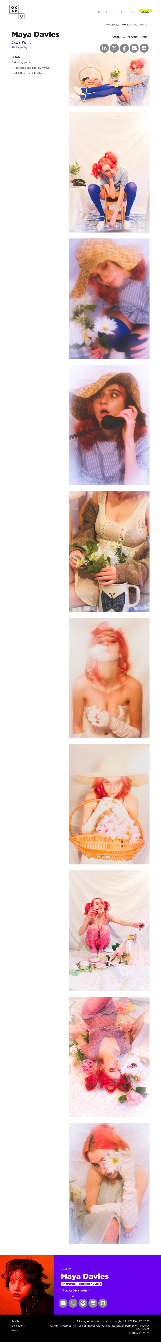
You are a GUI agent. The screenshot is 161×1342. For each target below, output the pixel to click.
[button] (144, 48)
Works (126, 25)
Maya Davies (112, 25)
